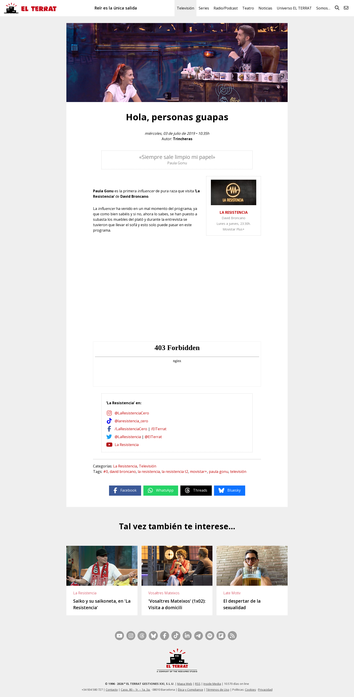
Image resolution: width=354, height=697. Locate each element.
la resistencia (149, 471)
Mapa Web (184, 684)
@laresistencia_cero (131, 420)
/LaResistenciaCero (131, 428)
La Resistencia (127, 444)
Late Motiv (231, 592)
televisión (238, 471)
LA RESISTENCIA (234, 212)
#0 (105, 471)
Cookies (250, 690)
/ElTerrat (158, 428)
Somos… (323, 8)
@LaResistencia (128, 436)
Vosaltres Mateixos (163, 592)
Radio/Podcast (226, 8)
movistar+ (198, 471)
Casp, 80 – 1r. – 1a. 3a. (135, 690)
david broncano (123, 471)
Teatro (248, 8)
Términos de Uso (217, 690)
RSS (197, 684)
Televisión (185, 8)
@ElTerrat (153, 436)
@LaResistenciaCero (132, 413)
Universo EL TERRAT (294, 8)
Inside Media (212, 684)
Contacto (112, 690)
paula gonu (218, 471)
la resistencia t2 (175, 471)
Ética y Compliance (190, 690)
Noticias (265, 8)
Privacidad (265, 690)
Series (204, 8)
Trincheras (182, 138)
